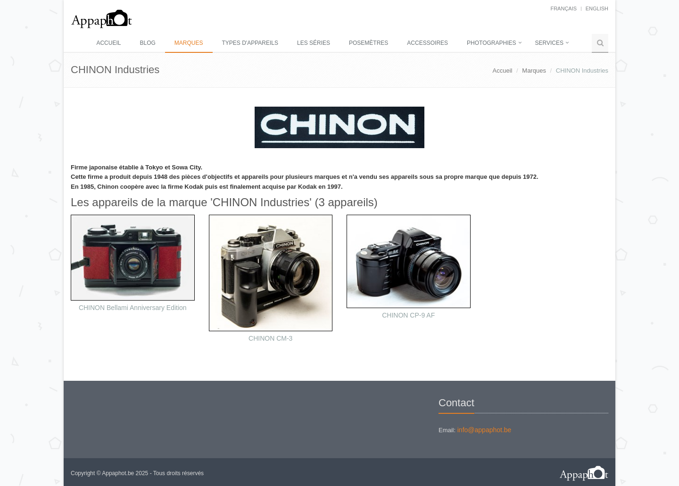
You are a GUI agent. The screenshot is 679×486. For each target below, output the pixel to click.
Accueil (108, 43)
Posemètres (368, 43)
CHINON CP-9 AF (408, 315)
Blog (147, 43)
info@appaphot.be (484, 430)
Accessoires (427, 43)
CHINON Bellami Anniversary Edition (133, 307)
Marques (188, 43)
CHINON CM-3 (270, 338)
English (597, 8)
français (563, 8)
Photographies (491, 43)
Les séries (313, 43)
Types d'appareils (250, 43)
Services (549, 43)
